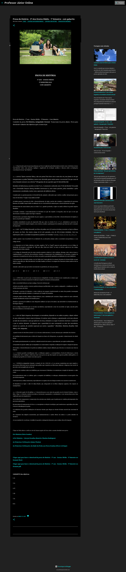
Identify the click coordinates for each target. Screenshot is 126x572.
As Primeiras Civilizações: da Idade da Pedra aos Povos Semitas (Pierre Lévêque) (40, 446)
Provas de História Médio (65, 21)
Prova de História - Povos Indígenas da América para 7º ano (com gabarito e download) (104, 315)
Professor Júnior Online (18, 2)
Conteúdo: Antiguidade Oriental (35, 21)
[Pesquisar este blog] (116, 3)
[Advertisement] (45, 104)
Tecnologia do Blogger (63, 566)
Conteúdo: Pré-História (51, 21)
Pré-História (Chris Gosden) (22, 434)
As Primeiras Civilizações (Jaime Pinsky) (27, 442)
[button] (14, 25)
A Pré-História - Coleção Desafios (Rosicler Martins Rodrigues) (34, 438)
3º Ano (24, 21)
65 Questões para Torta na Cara (102, 147)
